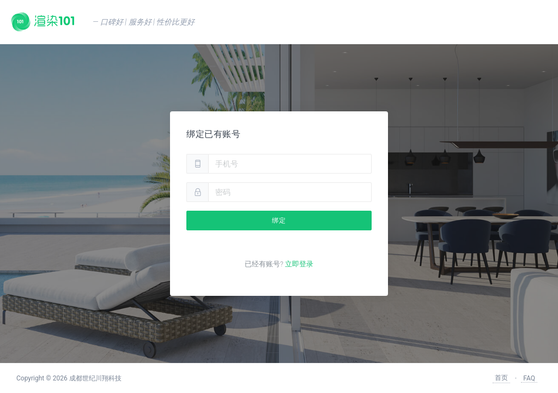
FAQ (529, 378)
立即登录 (299, 264)
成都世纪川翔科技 (95, 378)
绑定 (279, 220)
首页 (501, 378)
